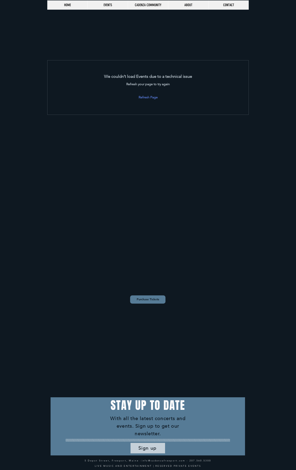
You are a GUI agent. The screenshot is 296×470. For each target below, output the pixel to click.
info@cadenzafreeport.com (163, 460)
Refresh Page (148, 97)
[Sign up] (148, 448)
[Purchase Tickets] (147, 299)
